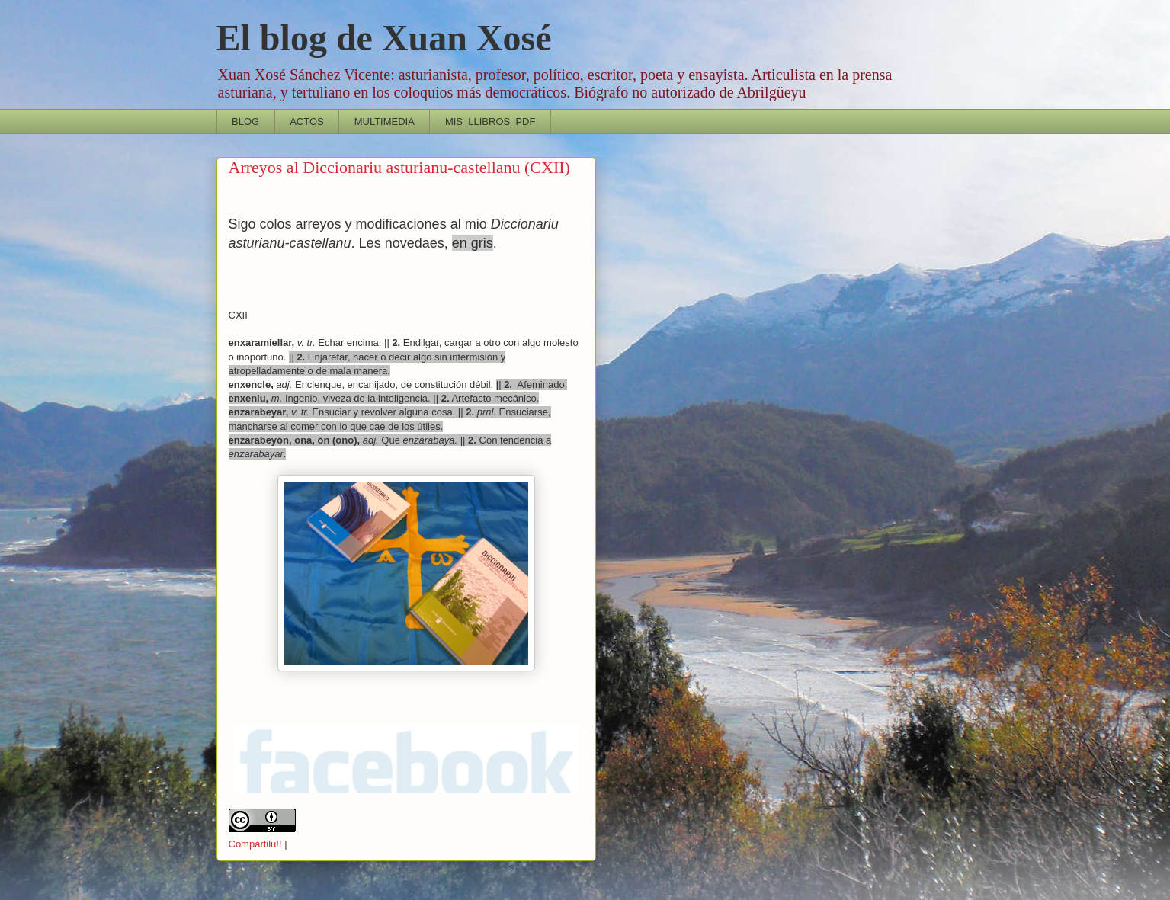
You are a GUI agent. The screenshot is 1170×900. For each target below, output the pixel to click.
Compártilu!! (255, 844)
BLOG (245, 121)
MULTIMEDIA (384, 121)
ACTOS (307, 121)
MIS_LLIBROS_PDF (490, 121)
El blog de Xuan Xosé (384, 38)
